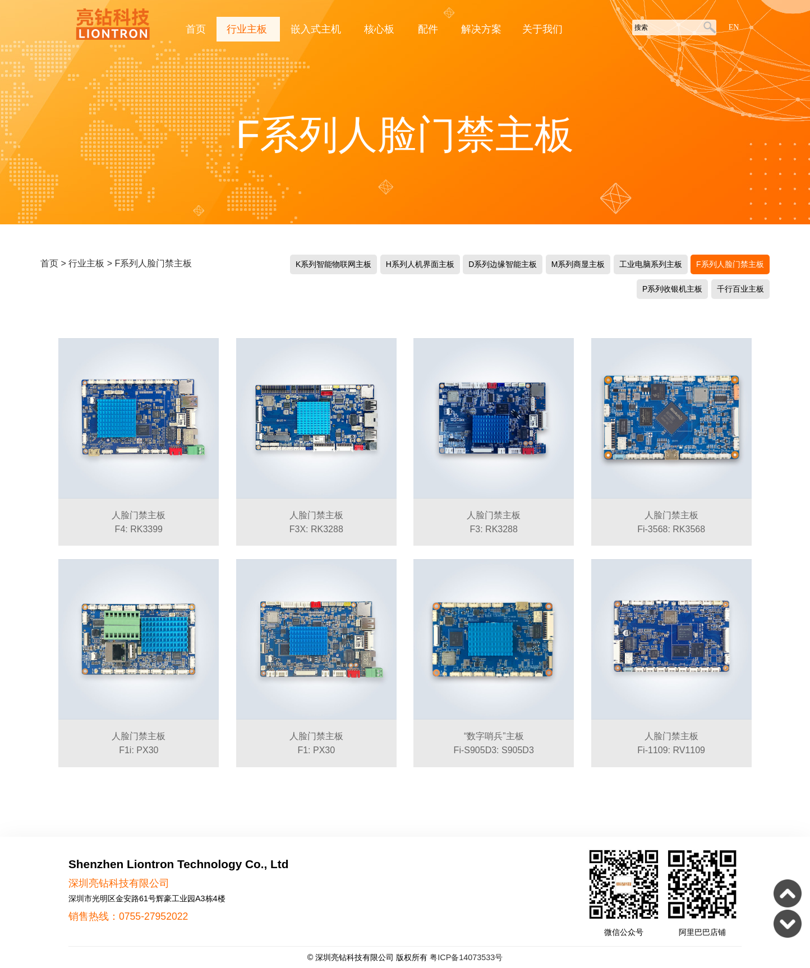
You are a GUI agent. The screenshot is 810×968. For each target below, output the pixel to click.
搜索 (707, 28)
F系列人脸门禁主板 (153, 263)
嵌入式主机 (317, 29)
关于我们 (542, 29)
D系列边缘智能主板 (502, 264)
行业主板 (248, 29)
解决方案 (481, 29)
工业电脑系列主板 (650, 264)
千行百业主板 (740, 288)
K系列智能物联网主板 (333, 264)
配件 (429, 29)
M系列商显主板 (578, 264)
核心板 (380, 29)
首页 (196, 29)
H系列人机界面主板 (420, 264)
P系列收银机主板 (672, 288)
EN (734, 27)
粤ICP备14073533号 (466, 957)
